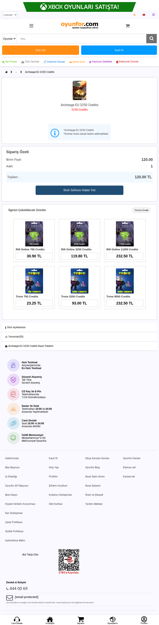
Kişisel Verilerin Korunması (20, 504)
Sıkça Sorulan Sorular (97, 458)
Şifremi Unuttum (58, 485)
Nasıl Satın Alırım (95, 476)
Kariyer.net (129, 476)
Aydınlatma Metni (15, 540)
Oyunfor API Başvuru (16, 485)
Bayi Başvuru (12, 467)
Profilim (53, 476)
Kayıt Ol (53, 458)
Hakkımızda (12, 458)
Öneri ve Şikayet (94, 494)
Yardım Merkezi (93, 504)
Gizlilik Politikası (14, 531)
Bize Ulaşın (11, 494)
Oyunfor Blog (92, 467)
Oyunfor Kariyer (131, 458)
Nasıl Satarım (93, 485)
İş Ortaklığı (11, 476)
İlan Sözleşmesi (14, 513)
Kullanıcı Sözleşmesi (60, 494)
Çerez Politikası (13, 522)
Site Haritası (56, 504)
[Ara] (151, 38)
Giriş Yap (54, 467)
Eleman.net (129, 467)
